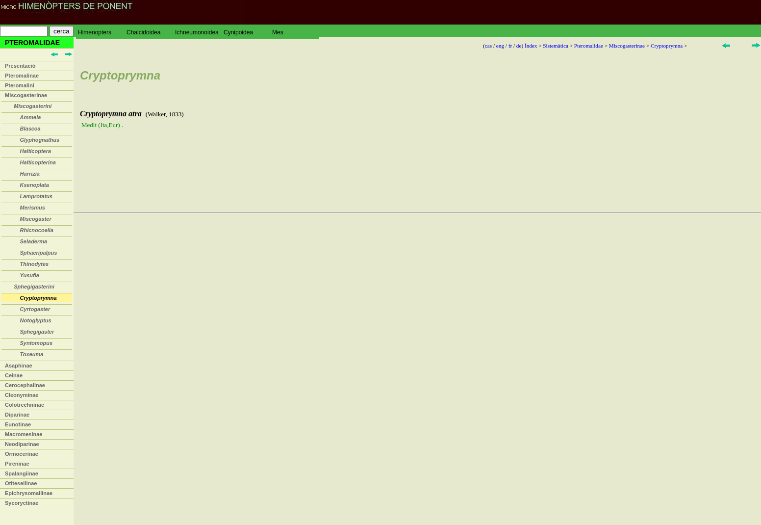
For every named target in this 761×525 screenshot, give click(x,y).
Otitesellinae (21, 483)
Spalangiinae (21, 473)
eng (500, 46)
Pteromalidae (588, 46)
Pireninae (17, 464)
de (519, 46)
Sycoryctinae (21, 503)
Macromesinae (23, 434)
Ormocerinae (21, 454)
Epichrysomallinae (28, 493)
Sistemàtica (555, 46)
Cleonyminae (21, 395)
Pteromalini (19, 85)
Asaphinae (18, 365)
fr (510, 46)
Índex (531, 46)
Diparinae (17, 415)
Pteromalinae (22, 76)
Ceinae (14, 375)
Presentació (20, 66)
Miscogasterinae (26, 95)
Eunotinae (18, 424)
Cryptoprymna (667, 46)
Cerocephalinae (25, 385)
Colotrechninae (24, 405)
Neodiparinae (22, 444)
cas (488, 46)
